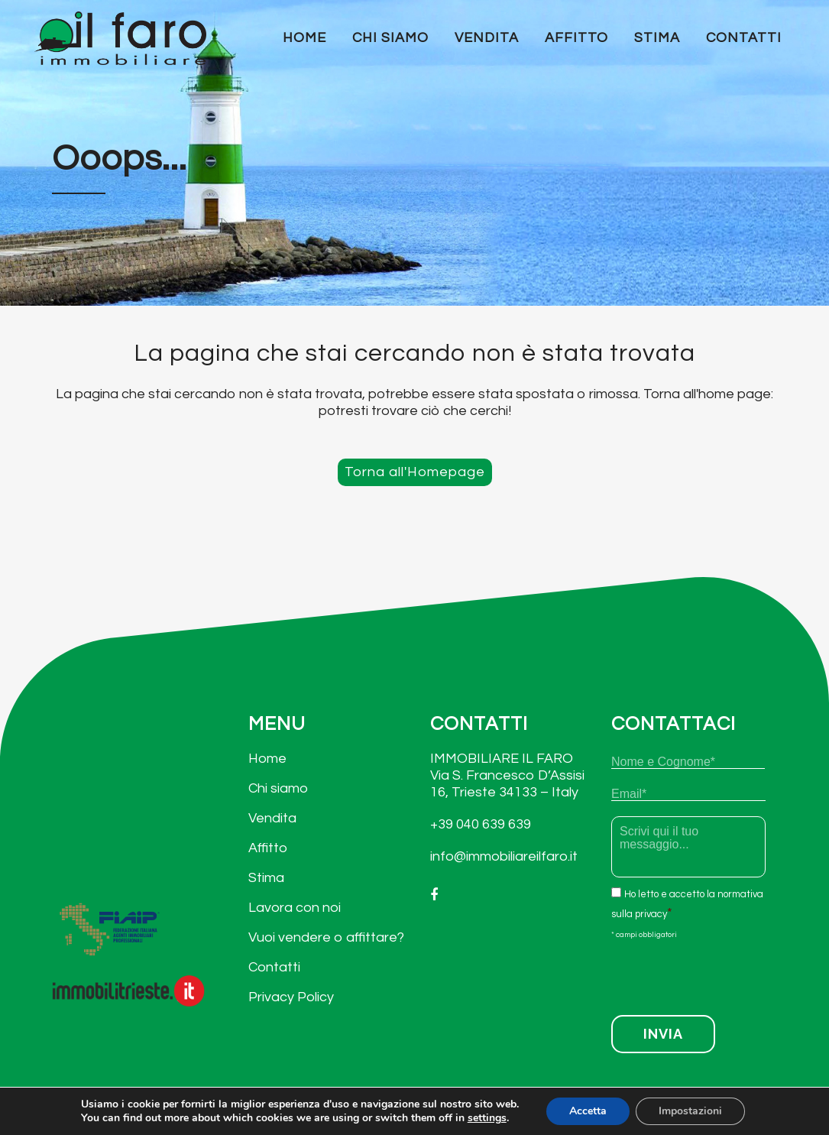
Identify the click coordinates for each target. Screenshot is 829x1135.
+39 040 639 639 (480, 824)
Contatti (274, 967)
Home (267, 758)
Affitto (267, 848)
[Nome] (688, 762)
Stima (266, 878)
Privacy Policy (291, 997)
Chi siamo (278, 788)
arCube (753, 1117)
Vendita (272, 818)
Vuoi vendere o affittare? (326, 937)
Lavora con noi (294, 907)
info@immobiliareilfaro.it (504, 856)
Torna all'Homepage (415, 472)
